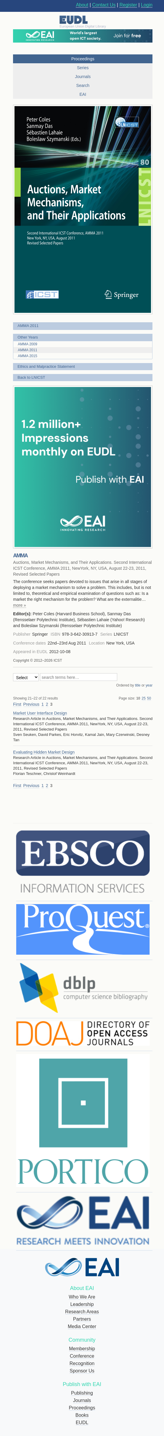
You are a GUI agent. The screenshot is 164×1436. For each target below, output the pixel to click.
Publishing (82, 1392)
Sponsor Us (82, 1370)
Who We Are (82, 1296)
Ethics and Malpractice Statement (46, 366)
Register (128, 4)
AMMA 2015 (27, 356)
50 (149, 698)
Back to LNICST (31, 377)
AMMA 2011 (27, 325)
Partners (82, 1319)
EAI (82, 94)
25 (144, 698)
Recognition (82, 1363)
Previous (31, 704)
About (82, 4)
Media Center (82, 1326)
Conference (82, 1356)
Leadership (82, 1304)
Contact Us (103, 4)
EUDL (82, 1422)
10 (138, 698)
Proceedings (82, 1407)
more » (19, 605)
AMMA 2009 (27, 344)
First (17, 704)
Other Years (27, 337)
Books (82, 1415)
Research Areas (82, 1311)
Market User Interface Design (40, 713)
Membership (82, 1348)
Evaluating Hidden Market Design (44, 752)
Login (146, 4)
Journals (82, 1400)
